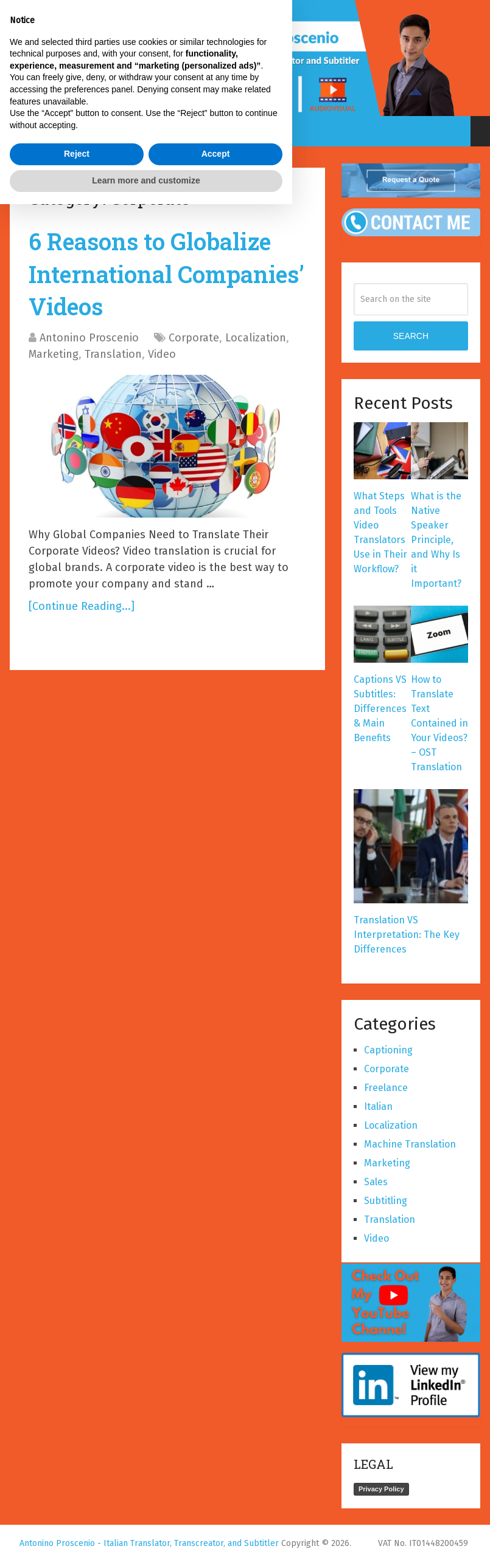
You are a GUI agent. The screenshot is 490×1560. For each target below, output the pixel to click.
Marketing (54, 354)
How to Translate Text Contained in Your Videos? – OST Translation (439, 723)
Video (162, 354)
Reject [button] (76, 1510)
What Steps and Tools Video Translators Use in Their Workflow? (380, 532)
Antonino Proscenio (89, 337)
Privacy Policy (381, 1489)
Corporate (194, 337)
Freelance (386, 1087)
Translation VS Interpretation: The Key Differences (407, 934)
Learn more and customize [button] (146, 1536)
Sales (376, 1182)
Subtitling (385, 1200)
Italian (378, 1106)
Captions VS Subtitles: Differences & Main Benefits (380, 709)
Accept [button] (215, 1510)
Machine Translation (410, 1144)
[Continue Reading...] (82, 606)
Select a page (235, 131)
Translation (113, 354)
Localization (255, 337)
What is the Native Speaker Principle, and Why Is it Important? (436, 539)
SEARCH (411, 336)
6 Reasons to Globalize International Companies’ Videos (166, 273)
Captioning (388, 1050)
